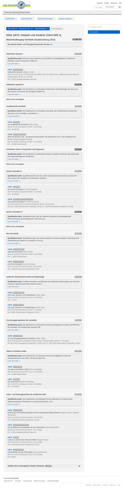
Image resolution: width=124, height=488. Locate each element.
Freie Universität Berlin (11, 478)
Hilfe (120, 3)
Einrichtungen (39, 481)
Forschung (27, 481)
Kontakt (106, 3)
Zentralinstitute (27, 19)
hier (51, 44)
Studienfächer (110, 7)
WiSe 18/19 (12, 28)
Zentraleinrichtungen (46, 19)
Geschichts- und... (25, 28)
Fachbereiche (11, 19)
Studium (18, 481)
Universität (8, 481)
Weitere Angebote (66, 19)
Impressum (113, 3)
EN (100, 7)
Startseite (100, 3)
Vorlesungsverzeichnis (17, 12)
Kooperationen (53, 481)
